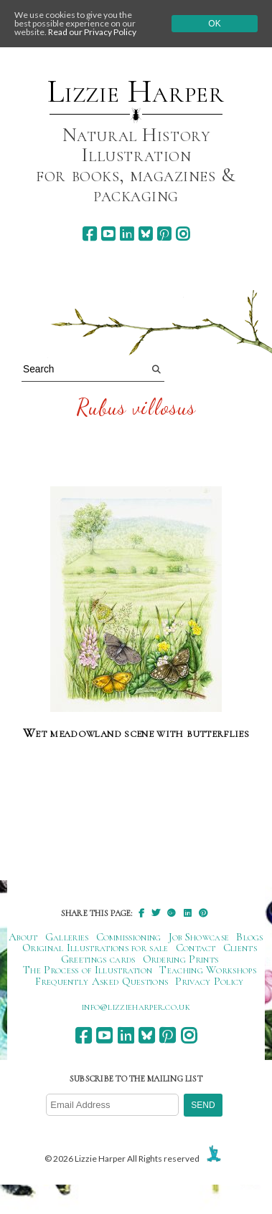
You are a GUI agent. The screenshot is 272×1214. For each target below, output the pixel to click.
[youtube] (108, 234)
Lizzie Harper (136, 91)
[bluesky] (145, 234)
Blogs (249, 936)
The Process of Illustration (87, 969)
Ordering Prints (181, 959)
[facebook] (89, 234)
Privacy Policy (209, 981)
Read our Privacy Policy (92, 32)
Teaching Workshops (207, 969)
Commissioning (128, 936)
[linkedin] (126, 234)
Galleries (67, 936)
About (23, 936)
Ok (214, 24)
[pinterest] (164, 234)
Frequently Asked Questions (101, 981)
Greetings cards (98, 959)
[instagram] (182, 234)
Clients (240, 947)
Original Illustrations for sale (95, 947)
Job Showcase (199, 936)
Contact (196, 947)
